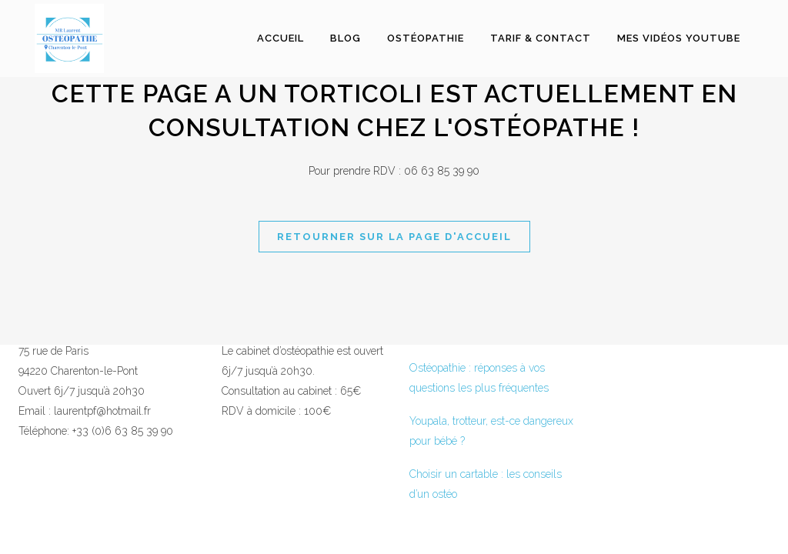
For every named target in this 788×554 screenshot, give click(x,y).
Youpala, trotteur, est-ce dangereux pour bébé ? (491, 431)
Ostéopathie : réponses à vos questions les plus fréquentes (479, 378)
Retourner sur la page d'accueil (394, 236)
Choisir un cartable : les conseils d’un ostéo (485, 484)
